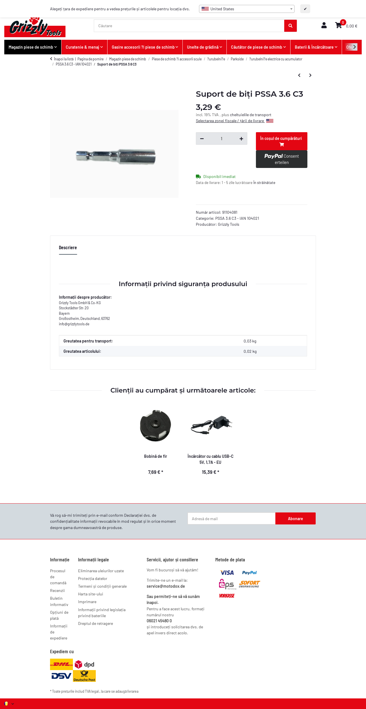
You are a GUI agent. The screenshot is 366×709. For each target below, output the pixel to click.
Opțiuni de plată (59, 615)
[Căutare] (189, 26)
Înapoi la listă (63, 59)
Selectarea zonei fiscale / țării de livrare (234, 120)
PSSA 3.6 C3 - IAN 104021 (237, 218)
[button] (324, 25)
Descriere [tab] (68, 247)
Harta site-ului (90, 593)
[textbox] (246, 9)
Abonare (295, 518)
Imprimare (87, 601)
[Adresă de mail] (232, 518)
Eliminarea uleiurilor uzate (101, 570)
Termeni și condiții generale (102, 586)
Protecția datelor (92, 578)
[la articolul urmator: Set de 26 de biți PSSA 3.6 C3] (310, 75)
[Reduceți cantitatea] (202, 138)
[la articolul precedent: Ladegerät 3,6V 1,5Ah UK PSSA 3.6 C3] (299, 75)
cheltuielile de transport (250, 114)
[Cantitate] (221, 138)
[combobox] (247, 9)
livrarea (132, 691)
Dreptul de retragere (95, 623)
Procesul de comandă (58, 576)
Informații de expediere (58, 631)
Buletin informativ (59, 601)
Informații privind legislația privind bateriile (102, 612)
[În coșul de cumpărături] (281, 141)
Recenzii (57, 590)
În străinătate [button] (264, 182)
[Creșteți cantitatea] (241, 138)
